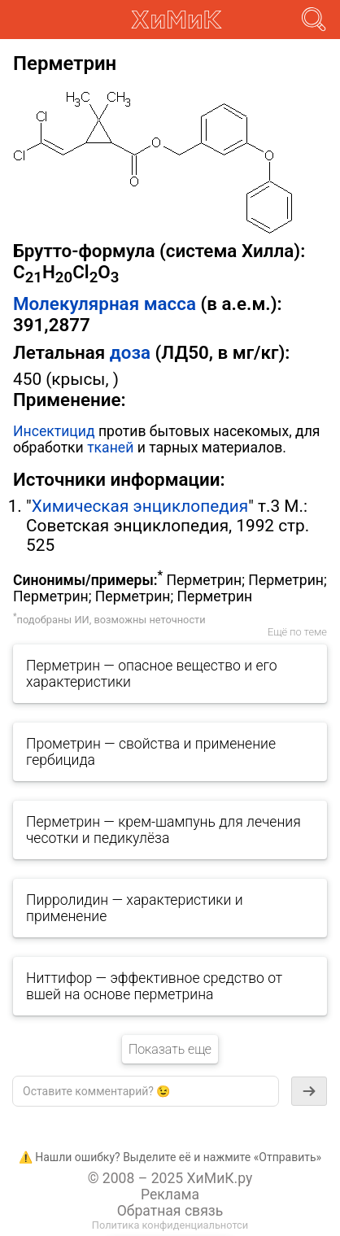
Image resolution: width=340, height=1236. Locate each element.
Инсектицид (54, 431)
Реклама (170, 1194)
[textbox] (145, 1091)
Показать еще (170, 1049)
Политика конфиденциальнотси (170, 1225)
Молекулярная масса (104, 303)
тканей (110, 447)
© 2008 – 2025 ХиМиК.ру (170, 1178)
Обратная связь (170, 1211)
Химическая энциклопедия (140, 506)
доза (130, 352)
